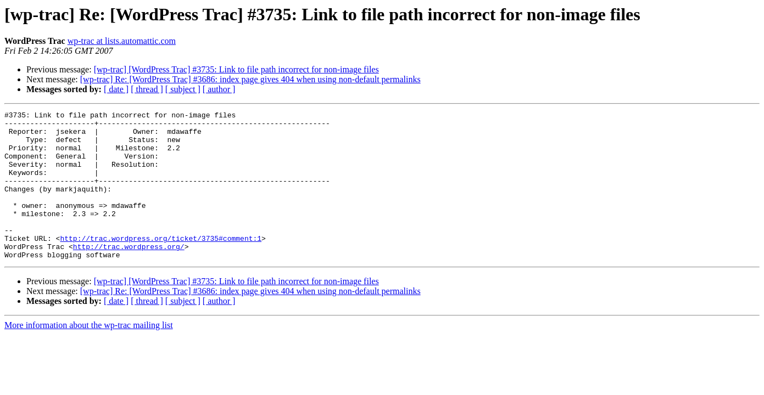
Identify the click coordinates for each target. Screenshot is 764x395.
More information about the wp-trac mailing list (88, 354)
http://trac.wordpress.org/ (129, 274)
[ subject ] (182, 89)
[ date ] (116, 89)
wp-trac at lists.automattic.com (122, 41)
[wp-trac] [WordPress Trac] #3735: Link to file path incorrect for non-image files (236, 69)
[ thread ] (147, 89)
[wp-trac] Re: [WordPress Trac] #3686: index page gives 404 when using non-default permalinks (250, 79)
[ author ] (219, 89)
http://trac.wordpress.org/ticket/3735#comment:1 (160, 264)
